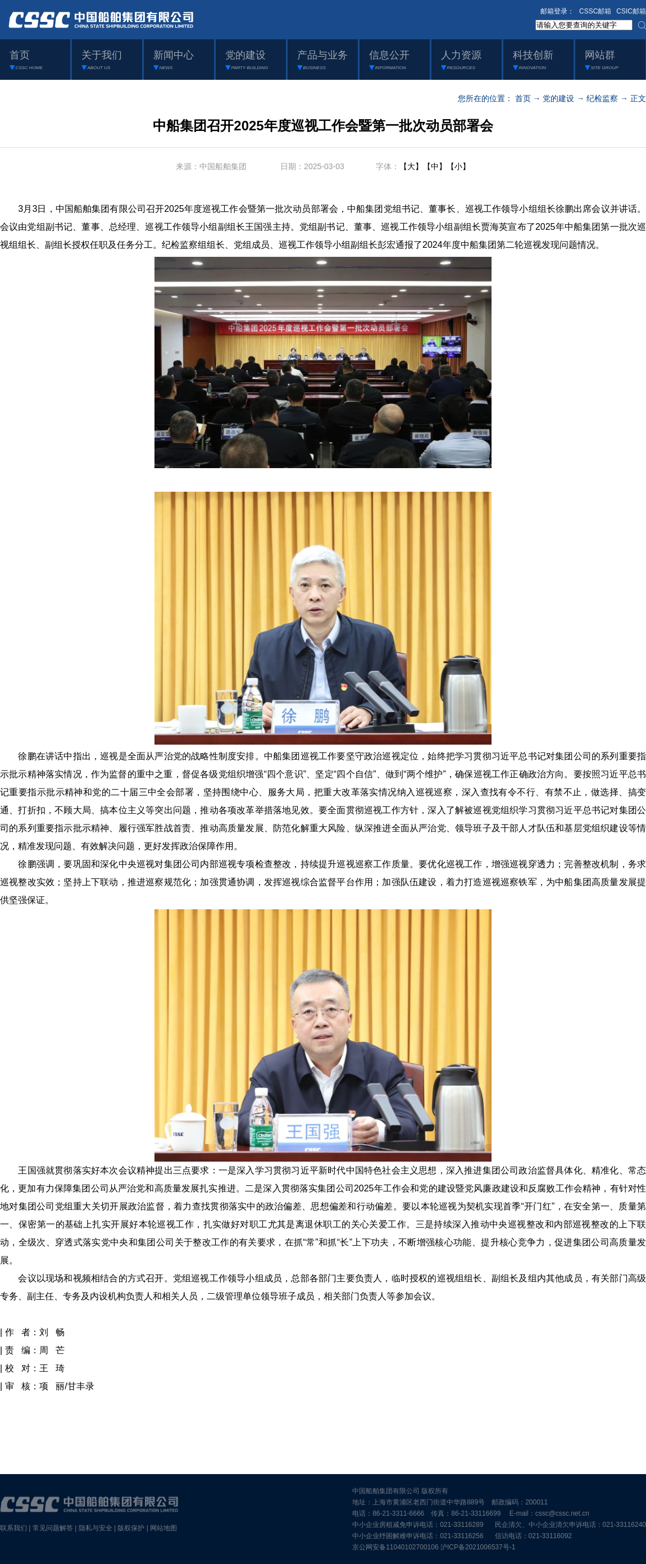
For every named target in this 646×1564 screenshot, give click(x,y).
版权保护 (130, 1528)
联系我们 (13, 1528)
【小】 (458, 166)
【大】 (411, 166)
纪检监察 (602, 98)
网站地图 (163, 1528)
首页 (523, 98)
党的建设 (558, 98)
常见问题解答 (53, 1528)
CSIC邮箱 (631, 11)
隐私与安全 (95, 1528)
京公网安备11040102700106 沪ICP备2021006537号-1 (433, 1547)
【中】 (435, 166)
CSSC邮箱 (595, 11)
